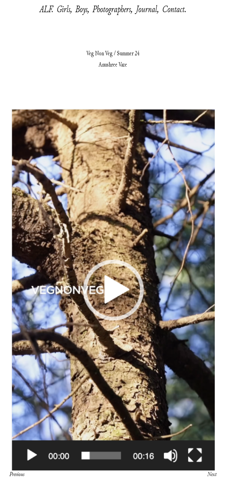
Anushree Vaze (113, 65)
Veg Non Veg (99, 53)
